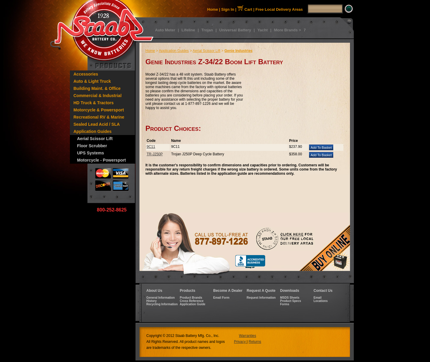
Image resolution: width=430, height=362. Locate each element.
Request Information (261, 297)
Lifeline (188, 30)
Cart (244, 9)
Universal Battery (235, 30)
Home (212, 9)
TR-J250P (155, 154)
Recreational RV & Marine (98, 117)
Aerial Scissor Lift (95, 138)
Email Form (221, 297)
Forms (284, 304)
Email (318, 297)
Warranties (247, 336)
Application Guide (192, 304)
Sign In (227, 9)
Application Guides (92, 131)
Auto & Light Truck (92, 81)
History (151, 301)
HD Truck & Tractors (93, 102)
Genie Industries (239, 51)
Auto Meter (165, 30)
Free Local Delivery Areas (279, 9)
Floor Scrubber (92, 145)
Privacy (240, 342)
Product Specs (290, 301)
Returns (255, 342)
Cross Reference (191, 301)
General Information (160, 297)
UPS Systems (90, 153)
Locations (321, 301)
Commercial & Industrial (97, 95)
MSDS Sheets (289, 297)
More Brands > (287, 30)
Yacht (262, 30)
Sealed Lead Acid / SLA (96, 124)
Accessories (85, 74)
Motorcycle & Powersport (98, 110)
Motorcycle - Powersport (101, 160)
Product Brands (191, 297)
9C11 (151, 147)
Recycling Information (162, 304)
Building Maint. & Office (97, 88)
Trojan (207, 30)
